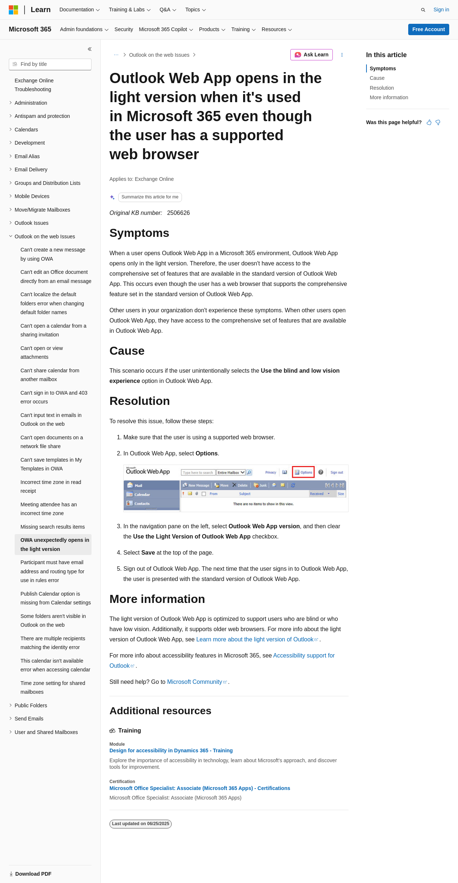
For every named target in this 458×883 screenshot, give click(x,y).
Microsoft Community (194, 682)
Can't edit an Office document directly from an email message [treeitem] (56, 276)
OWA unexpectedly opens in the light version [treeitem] (55, 544)
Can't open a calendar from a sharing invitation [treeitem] (53, 330)
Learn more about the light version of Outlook (254, 639)
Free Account (429, 29)
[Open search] (423, 9)
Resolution (382, 88)
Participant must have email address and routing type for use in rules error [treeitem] (52, 571)
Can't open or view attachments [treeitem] (42, 352)
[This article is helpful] (429, 122)
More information (389, 97)
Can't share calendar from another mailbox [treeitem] (50, 375)
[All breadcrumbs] (115, 55)
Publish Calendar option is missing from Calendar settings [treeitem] (56, 598)
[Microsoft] (13, 10)
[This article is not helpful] (437, 122)
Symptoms (383, 68)
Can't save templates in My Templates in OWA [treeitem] (51, 464)
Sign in (441, 9)
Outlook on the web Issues (159, 55)
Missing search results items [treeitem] (53, 527)
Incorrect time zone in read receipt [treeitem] (51, 486)
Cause (377, 78)
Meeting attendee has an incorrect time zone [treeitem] (49, 509)
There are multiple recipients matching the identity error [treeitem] (53, 643)
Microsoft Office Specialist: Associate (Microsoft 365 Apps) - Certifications (199, 788)
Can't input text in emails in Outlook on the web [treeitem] (51, 419)
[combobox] (50, 64)
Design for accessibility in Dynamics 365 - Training (171, 750)
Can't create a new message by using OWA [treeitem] (53, 254)
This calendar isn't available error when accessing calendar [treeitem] (55, 665)
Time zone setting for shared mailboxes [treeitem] (53, 687)
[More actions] (342, 55)
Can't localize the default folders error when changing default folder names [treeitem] (52, 303)
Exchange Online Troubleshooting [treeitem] (34, 85)
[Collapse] (89, 49)
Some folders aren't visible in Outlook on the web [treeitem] (53, 620)
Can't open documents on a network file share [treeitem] (52, 442)
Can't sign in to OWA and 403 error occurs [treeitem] (54, 397)
